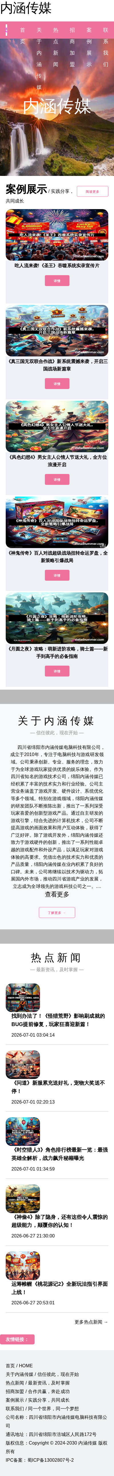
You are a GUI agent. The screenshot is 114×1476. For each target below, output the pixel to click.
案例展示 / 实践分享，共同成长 (38, 1400)
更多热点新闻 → (91, 1322)
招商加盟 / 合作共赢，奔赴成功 (38, 1391)
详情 (57, 281)
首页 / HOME (19, 1365)
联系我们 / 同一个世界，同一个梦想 (42, 1408)
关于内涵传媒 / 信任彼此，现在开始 (42, 1374)
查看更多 (57, 894)
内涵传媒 (25, 7)
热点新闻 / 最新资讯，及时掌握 (38, 1382)
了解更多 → (57, 912)
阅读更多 (92, 191)
